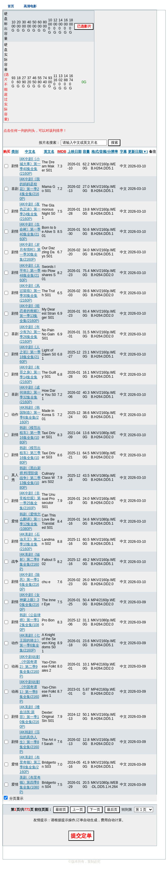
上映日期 (74, 152)
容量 (86, 152)
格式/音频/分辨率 (104, 152)
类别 (14, 152)
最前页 (61, 809)
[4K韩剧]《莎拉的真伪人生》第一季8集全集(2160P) (30, 742)
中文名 (30, 152)
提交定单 (81, 836)
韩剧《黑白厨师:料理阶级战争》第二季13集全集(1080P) (30, 478)
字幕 (123, 152)
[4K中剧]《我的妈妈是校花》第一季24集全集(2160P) (30, 189)
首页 (11, 6)
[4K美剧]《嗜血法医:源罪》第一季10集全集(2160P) (30, 717)
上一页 (77, 809)
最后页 (112, 809)
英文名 (49, 152)
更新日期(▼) (138, 152)
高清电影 (30, 6)
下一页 (95, 809)
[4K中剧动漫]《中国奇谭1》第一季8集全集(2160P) (30, 691)
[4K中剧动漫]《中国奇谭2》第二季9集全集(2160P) (30, 666)
